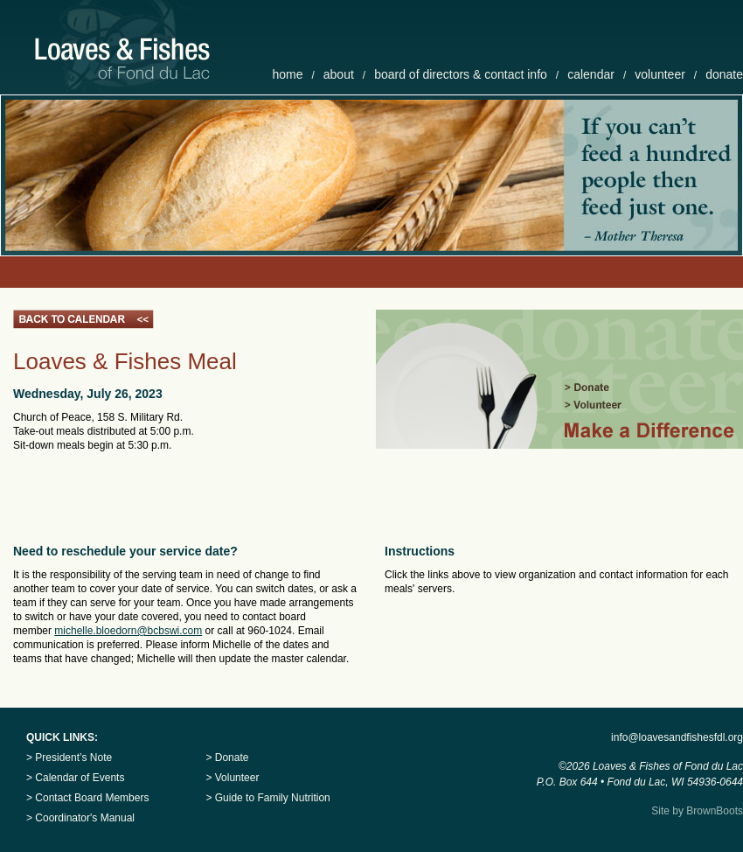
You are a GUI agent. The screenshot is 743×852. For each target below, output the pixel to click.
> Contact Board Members (87, 798)
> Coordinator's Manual (80, 818)
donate (724, 74)
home (287, 74)
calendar (591, 74)
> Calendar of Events (75, 778)
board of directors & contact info (460, 74)
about (338, 74)
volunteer (660, 74)
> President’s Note (69, 757)
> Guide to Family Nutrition (267, 798)
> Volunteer (232, 778)
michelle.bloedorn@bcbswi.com (128, 631)
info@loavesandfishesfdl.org (677, 737)
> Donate (226, 757)
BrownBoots (714, 811)
